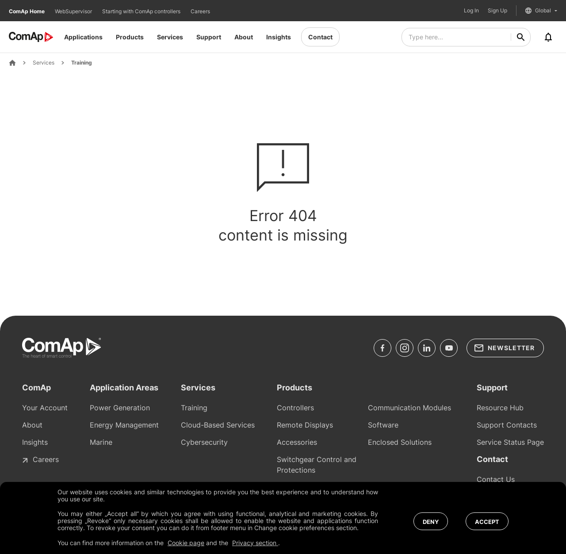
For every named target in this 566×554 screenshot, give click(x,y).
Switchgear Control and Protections (316, 464)
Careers (200, 11)
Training (81, 63)
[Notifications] (548, 37)
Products (130, 37)
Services (170, 37)
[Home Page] (12, 63)
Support (208, 37)
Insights (278, 37)
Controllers (295, 407)
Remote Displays (305, 424)
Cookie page (186, 542)
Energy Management (124, 424)
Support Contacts (507, 424)
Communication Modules (409, 407)
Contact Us (496, 479)
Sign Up (497, 11)
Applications (83, 37)
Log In (471, 11)
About (243, 37)
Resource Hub (500, 407)
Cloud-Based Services (218, 424)
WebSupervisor (74, 11)
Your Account (45, 407)
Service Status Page (510, 442)
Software (383, 424)
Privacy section (255, 542)
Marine (101, 442)
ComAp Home (27, 11)
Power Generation (120, 407)
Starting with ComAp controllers (142, 11)
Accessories (297, 442)
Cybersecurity (204, 442)
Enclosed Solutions (400, 442)
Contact (320, 37)
